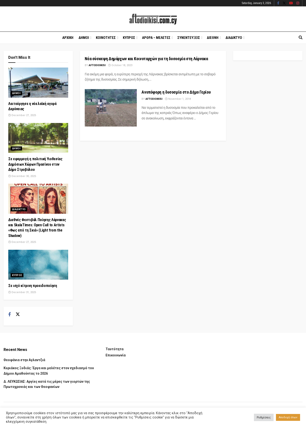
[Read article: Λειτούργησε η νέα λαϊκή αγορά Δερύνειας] (38, 83)
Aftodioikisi (97, 65)
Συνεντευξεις (188, 38)
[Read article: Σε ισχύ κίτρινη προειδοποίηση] (38, 265)
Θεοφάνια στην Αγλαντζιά (24, 360)
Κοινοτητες (106, 38)
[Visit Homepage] (153, 19)
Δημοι (84, 38)
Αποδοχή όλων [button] (288, 417)
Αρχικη (67, 38)
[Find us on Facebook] (9, 314)
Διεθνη (212, 38)
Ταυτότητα (115, 349)
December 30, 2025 (22, 176)
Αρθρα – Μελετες (156, 38)
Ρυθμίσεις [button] (264, 417)
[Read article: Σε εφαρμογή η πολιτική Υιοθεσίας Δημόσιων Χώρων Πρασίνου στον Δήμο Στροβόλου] (38, 138)
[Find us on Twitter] (18, 314)
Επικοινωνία (116, 355)
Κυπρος (129, 38)
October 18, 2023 (120, 65)
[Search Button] (300, 38)
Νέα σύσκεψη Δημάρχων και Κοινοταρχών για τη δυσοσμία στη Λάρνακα (146, 58)
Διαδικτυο (234, 38)
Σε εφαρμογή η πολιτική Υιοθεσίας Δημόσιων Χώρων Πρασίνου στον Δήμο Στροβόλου (35, 164)
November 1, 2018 (178, 98)
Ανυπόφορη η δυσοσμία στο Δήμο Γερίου (176, 92)
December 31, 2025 (22, 292)
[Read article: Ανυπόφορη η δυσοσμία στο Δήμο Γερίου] (111, 107)
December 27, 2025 (22, 115)
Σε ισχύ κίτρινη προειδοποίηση (32, 285)
